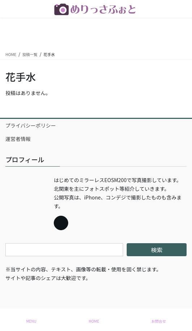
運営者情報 (18, 138)
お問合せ (159, 321)
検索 (156, 249)
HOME (94, 321)
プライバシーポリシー (30, 125)
